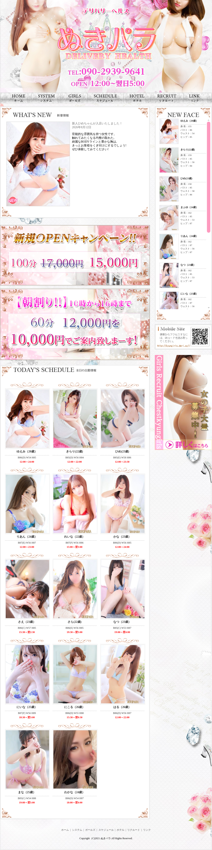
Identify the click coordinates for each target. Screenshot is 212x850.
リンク (147, 829)
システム (77, 829)
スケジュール (106, 829)
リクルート (133, 829)
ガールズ (90, 829)
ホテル (120, 829)
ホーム (65, 829)
